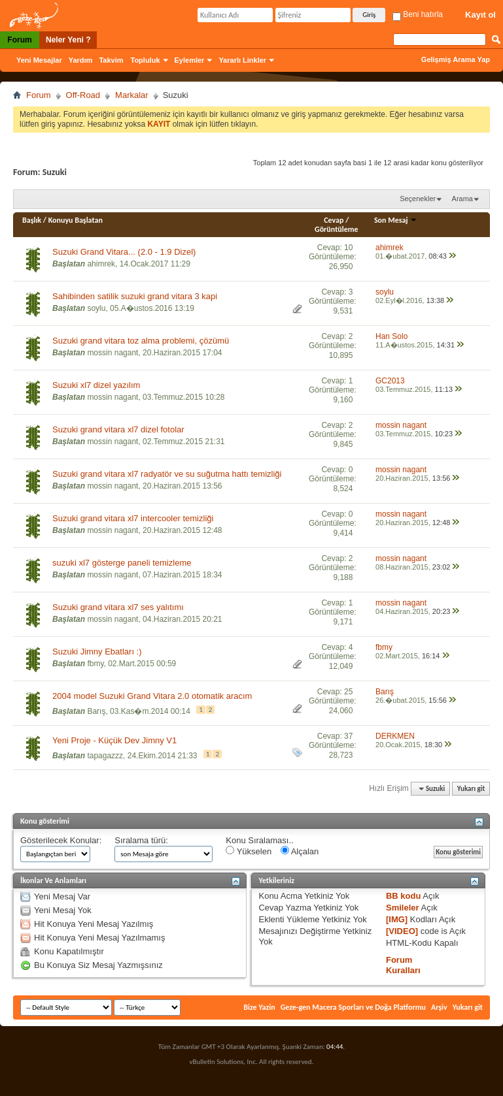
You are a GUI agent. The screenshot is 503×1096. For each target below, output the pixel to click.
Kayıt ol (480, 15)
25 (348, 691)
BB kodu (403, 896)
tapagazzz (105, 755)
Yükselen (248, 851)
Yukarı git (471, 788)
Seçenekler (418, 198)
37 (348, 736)
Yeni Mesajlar (39, 60)
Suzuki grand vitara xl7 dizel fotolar (118, 429)
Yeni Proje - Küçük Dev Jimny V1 (114, 740)
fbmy (95, 663)
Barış (96, 711)
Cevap (333, 220)
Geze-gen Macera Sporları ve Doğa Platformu (353, 1007)
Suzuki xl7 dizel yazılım (96, 385)
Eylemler (190, 60)
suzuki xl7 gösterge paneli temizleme (121, 563)
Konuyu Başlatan (75, 220)
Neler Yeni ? (68, 39)
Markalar (131, 95)
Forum (19, 39)
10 (348, 247)
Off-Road (83, 95)
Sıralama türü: (141, 840)
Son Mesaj (395, 220)
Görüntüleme (336, 229)
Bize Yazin (259, 1007)
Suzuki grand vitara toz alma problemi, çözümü (140, 341)
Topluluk (145, 60)
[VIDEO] (402, 931)
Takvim (111, 60)
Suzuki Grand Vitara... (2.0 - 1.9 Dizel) (124, 252)
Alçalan (300, 851)
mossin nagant (112, 352)
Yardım (81, 60)
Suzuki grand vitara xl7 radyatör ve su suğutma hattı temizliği (166, 474)
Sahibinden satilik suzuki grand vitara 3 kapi (134, 296)
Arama (462, 198)
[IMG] (397, 919)
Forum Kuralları (403, 965)
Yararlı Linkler (242, 60)
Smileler (402, 907)
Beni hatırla (417, 14)
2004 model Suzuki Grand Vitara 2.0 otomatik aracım (152, 696)
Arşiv (439, 1007)
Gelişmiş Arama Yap (455, 59)
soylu (96, 308)
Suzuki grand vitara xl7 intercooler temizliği (132, 518)
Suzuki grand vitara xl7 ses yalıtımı (118, 607)
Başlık (31, 220)
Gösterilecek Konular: (60, 840)
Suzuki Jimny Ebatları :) (97, 651)
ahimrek (101, 263)
